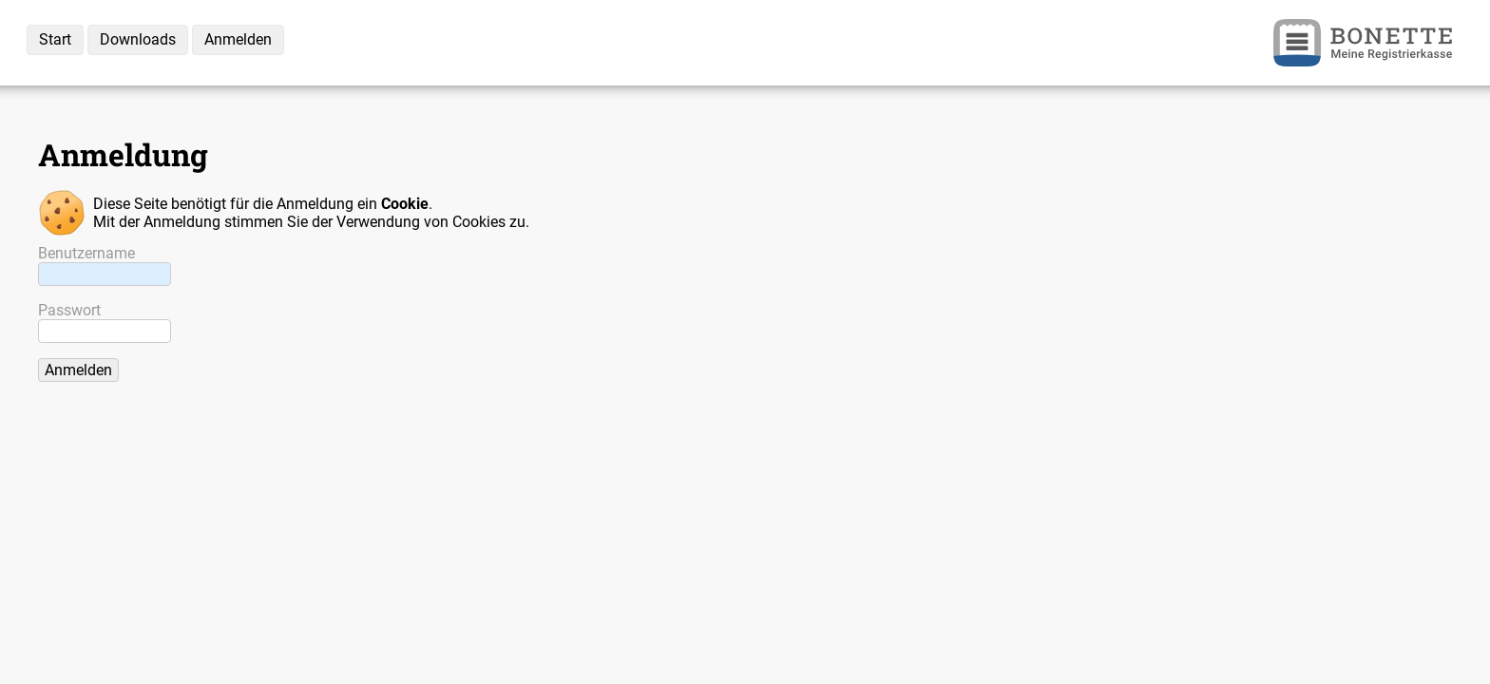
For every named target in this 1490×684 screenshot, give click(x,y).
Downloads (138, 39)
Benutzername (86, 253)
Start (55, 39)
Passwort (69, 310)
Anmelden (238, 39)
